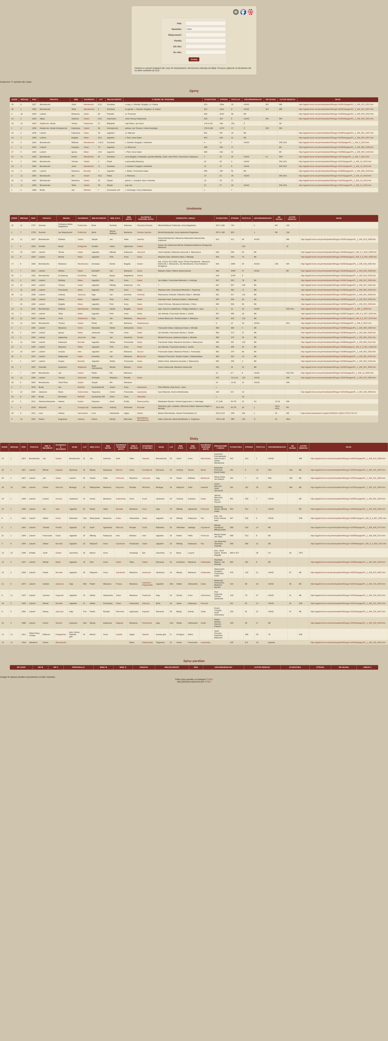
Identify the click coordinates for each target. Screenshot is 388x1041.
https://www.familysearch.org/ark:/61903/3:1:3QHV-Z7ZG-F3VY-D (329, 413)
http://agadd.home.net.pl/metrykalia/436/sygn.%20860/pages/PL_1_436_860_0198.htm (338, 328)
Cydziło (119, 634)
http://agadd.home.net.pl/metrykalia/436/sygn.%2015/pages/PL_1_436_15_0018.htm (335, 176)
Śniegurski (82, 246)
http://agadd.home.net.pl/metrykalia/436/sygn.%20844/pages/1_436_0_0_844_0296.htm (339, 257)
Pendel (140, 337)
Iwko (80, 352)
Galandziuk (142, 387)
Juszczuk (146, 478)
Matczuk (119, 527)
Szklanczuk (82, 318)
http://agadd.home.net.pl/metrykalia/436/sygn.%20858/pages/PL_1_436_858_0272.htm (348, 535)
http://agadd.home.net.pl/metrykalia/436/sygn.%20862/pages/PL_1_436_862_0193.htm (338, 361)
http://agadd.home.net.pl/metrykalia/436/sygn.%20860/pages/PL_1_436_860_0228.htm (336, 152)
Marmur (119, 470)
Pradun (119, 584)
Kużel (144, 499)
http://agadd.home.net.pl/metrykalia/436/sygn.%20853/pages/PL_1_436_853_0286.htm (338, 299)
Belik (118, 458)
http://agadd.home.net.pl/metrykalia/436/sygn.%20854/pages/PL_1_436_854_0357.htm (336, 138)
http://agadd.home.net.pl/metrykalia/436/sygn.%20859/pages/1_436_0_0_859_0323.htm (348, 543)
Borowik (87, 171)
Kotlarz (140, 246)
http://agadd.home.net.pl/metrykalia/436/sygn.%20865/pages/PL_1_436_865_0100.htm (336, 171)
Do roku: (177, 52)
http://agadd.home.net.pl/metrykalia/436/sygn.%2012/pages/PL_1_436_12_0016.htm (335, 166)
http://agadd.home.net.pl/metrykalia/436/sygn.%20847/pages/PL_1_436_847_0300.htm (338, 280)
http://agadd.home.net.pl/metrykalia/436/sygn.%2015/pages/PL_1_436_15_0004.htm (337, 373)
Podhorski (82, 232)
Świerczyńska (143, 401)
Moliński (87, 190)
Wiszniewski (61, 642)
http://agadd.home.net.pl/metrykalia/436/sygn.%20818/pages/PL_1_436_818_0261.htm (336, 119)
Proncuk (204, 603)
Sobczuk (146, 603)
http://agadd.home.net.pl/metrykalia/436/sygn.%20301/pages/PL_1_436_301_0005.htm (348, 478)
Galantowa (88, 123)
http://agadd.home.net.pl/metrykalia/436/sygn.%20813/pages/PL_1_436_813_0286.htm (338, 239)
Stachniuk (82, 378)
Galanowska (83, 392)
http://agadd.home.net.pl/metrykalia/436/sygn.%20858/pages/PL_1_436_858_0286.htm (336, 147)
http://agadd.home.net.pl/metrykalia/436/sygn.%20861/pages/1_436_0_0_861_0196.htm (339, 347)
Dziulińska (82, 275)
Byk (143, 553)
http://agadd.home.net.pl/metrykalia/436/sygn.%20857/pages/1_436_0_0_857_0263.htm (339, 313)
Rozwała (140, 407)
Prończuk (120, 478)
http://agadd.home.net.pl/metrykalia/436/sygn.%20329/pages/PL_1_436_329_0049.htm (348, 623)
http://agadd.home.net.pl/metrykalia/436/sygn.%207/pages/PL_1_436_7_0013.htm (334, 157)
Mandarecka (89, 142)
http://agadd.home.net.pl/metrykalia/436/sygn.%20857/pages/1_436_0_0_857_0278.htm (339, 318)
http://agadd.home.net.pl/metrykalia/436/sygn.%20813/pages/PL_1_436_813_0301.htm (336, 104)
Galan (86, 114)
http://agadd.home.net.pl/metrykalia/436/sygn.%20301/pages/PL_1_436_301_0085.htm (348, 487)
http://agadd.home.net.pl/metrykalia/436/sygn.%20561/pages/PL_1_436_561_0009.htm (338, 367)
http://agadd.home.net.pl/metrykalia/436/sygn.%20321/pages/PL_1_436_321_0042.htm (348, 603)
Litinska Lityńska (144, 232)
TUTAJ (209, 679)
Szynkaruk (205, 527)
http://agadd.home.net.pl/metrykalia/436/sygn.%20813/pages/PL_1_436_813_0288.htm (348, 458)
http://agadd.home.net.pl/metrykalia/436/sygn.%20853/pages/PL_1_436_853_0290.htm (348, 509)
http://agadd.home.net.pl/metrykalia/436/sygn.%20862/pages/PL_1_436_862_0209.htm (348, 562)
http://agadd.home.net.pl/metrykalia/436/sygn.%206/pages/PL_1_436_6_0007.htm (336, 323)
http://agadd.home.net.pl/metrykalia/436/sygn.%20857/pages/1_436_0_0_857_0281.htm (348, 518)
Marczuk (59, 487)
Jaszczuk (141, 252)
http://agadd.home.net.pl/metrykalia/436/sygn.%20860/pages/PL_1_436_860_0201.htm (338, 337)
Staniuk (59, 623)
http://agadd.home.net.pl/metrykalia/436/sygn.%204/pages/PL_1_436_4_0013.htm (334, 142)
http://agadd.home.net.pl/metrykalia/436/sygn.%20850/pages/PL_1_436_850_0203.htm (338, 290)
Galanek (204, 487)
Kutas (118, 518)
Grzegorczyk (83, 407)
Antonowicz (206, 595)
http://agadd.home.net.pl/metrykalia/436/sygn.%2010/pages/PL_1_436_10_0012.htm (335, 161)
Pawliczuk (146, 595)
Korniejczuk (147, 470)
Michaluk (146, 487)
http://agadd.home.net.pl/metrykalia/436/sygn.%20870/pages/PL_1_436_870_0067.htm (348, 572)
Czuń (144, 509)
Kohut (80, 328)
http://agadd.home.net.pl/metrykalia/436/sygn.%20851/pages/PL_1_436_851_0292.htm (348, 499)
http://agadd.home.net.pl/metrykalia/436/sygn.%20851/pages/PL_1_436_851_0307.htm (336, 133)
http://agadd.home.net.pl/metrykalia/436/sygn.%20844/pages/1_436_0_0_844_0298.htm (339, 252)
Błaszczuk (141, 318)
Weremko (120, 611)
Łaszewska (142, 392)
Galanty (81, 419)
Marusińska (206, 458)
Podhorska (82, 225)
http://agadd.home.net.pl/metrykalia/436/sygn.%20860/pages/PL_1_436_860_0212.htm (338, 342)
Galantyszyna (143, 323)
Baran (203, 470)
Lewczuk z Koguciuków (147, 584)
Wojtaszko (82, 367)
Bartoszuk (205, 478)
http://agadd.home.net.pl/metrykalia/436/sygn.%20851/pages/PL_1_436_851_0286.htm (338, 294)
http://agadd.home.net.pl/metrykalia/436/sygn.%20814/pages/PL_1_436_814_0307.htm (336, 109)
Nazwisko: (177, 29)
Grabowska (121, 499)
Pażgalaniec (61, 634)
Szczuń (140, 352)
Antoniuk (141, 294)
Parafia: (178, 41)
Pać (138, 285)
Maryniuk (120, 487)
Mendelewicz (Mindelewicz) (143, 419)
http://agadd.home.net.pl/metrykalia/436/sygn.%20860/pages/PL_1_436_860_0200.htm (338, 332)
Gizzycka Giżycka (144, 225)
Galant (86, 119)
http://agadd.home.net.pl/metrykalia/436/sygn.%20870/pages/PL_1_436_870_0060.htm (338, 378)
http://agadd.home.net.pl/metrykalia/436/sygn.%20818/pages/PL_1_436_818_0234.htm (338, 275)
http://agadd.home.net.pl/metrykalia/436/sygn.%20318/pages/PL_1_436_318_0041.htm (348, 595)
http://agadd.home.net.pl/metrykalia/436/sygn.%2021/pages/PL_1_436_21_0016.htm (335, 185)
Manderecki (89, 157)
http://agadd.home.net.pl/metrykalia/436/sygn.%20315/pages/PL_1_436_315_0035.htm (348, 584)
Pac (202, 518)
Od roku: (177, 46)
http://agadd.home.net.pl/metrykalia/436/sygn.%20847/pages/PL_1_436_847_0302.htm (338, 285)
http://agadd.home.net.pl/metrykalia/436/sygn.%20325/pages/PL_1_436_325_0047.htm (348, 611)
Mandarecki (89, 166)
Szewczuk (146, 572)
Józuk (139, 271)
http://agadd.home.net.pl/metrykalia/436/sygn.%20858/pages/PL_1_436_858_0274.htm (348, 527)
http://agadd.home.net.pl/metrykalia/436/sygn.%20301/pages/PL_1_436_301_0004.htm (348, 470)
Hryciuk (59, 499)
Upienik (145, 634)
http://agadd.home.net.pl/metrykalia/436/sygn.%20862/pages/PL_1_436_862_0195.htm (338, 356)
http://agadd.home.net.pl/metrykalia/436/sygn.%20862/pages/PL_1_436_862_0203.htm (338, 352)
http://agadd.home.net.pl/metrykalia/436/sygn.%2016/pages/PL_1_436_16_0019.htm (335, 180)
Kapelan (59, 470)
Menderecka (89, 109)
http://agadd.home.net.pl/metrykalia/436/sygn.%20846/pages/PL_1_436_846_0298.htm (338, 271)
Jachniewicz (83, 413)
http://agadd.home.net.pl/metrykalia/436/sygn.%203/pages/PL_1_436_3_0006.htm (336, 309)
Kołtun (145, 562)
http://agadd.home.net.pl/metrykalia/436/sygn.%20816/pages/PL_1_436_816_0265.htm (338, 264)
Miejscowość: (175, 35)
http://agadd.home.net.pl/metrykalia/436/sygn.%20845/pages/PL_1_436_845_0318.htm (336, 114)
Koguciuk (59, 595)
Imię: (179, 23)
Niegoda (119, 623)
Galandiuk (141, 397)
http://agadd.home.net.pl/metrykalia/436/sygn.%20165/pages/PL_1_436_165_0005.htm (338, 392)
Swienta (140, 239)
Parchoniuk (147, 623)
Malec (86, 138)
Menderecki (89, 104)
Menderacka (83, 264)
